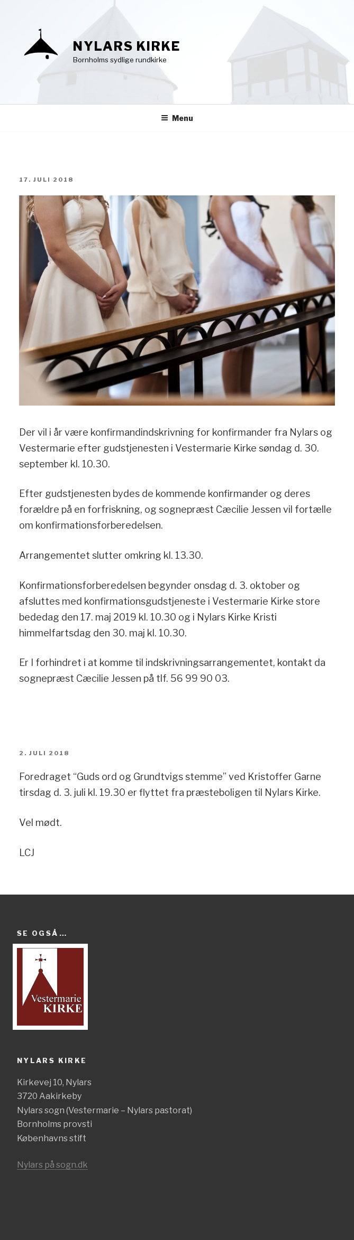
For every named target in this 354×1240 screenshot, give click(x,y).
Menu (177, 118)
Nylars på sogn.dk (52, 1165)
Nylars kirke (126, 46)
